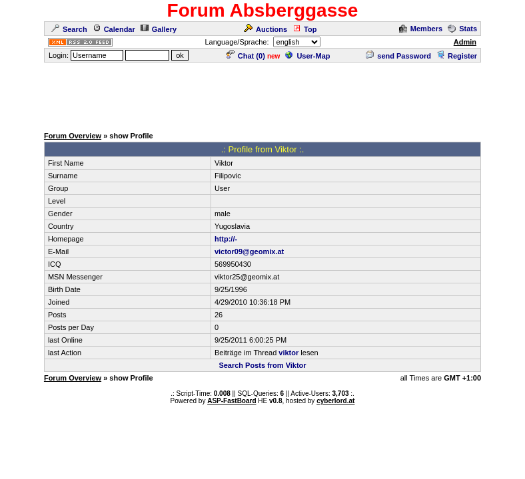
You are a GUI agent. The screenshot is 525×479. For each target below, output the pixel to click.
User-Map (307, 56)
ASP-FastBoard (231, 400)
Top (304, 29)
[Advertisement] (262, 94)
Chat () (246, 56)
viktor (288, 353)
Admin (465, 42)
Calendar (114, 29)
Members (420, 29)
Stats (462, 29)
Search (69, 29)
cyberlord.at (335, 400)
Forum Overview (72, 136)
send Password (398, 56)
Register (456, 56)
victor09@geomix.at (249, 251)
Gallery (159, 29)
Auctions (265, 29)
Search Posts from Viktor (262, 365)
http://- (226, 239)
